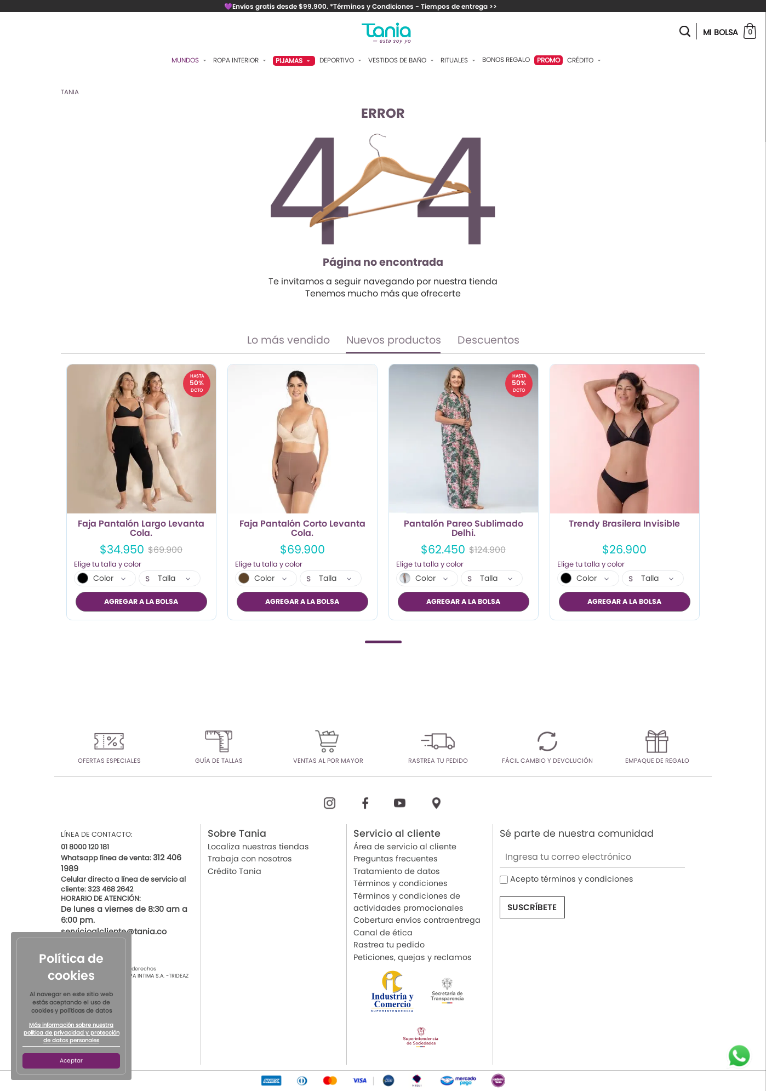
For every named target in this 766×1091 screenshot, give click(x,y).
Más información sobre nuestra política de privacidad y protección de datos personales (71, 1032)
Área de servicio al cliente (404, 846)
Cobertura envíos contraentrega (417, 920)
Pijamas (294, 60)
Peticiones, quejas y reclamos (412, 956)
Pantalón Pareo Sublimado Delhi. (463, 529)
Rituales (459, 60)
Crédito (585, 60)
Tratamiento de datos (396, 870)
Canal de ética (383, 932)
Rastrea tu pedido (389, 944)
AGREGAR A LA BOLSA (141, 601)
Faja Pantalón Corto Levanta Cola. (302, 529)
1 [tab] (383, 641)
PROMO (548, 60)
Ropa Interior (240, 60)
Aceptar (71, 1060)
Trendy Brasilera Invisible (624, 524)
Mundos (190, 60)
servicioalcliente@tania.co (114, 931)
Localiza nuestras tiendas (258, 846)
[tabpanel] (141, 492)
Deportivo (341, 60)
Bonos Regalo (506, 59)
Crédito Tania (234, 870)
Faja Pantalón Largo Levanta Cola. (141, 529)
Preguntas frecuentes (395, 858)
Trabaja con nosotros (250, 858)
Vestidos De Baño (402, 60)
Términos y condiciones (400, 883)
